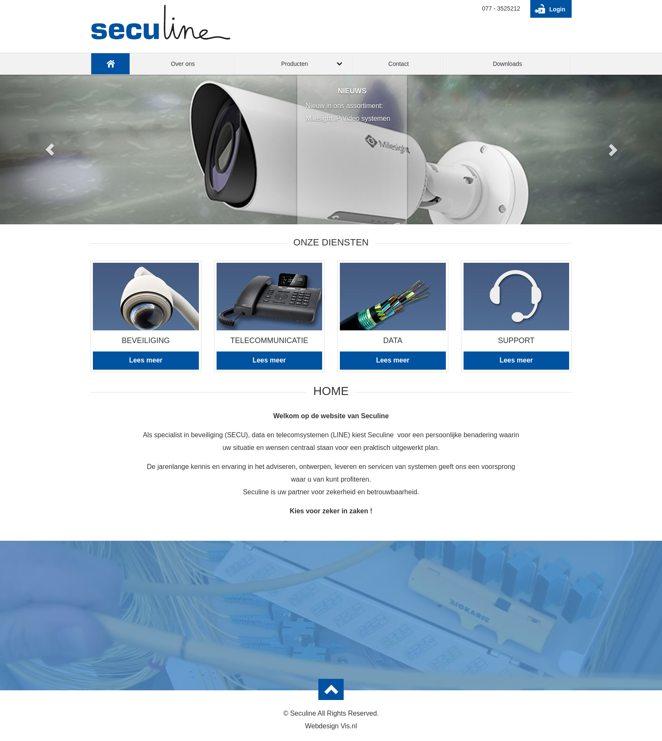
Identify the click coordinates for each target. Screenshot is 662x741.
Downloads (507, 63)
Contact (398, 63)
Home (110, 63)
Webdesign (322, 726)
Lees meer (146, 360)
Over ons (183, 63)
